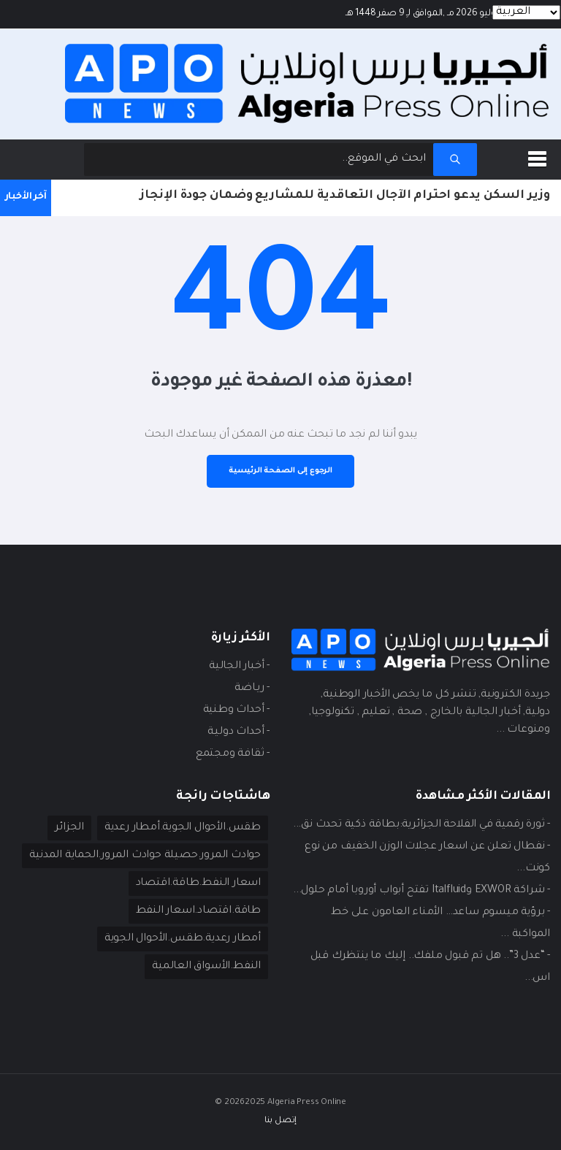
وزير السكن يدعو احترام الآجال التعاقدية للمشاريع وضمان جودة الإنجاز (345, 195)
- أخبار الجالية (239, 666)
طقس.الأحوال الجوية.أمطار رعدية (182, 828)
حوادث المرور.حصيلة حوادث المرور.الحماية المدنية (145, 856)
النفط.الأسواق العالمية (206, 967)
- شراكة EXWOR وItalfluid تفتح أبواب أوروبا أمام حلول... (421, 891)
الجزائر (69, 828)
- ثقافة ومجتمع (233, 754)
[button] (540, 156)
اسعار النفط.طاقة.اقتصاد (198, 883)
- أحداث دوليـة (238, 732)
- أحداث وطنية (236, 710)
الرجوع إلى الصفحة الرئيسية (280, 471)
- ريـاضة (252, 688)
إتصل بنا (280, 1121)
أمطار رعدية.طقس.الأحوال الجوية (182, 939)
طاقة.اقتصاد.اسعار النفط (198, 911)
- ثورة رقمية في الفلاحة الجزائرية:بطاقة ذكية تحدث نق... (421, 825)
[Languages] (526, 12)
